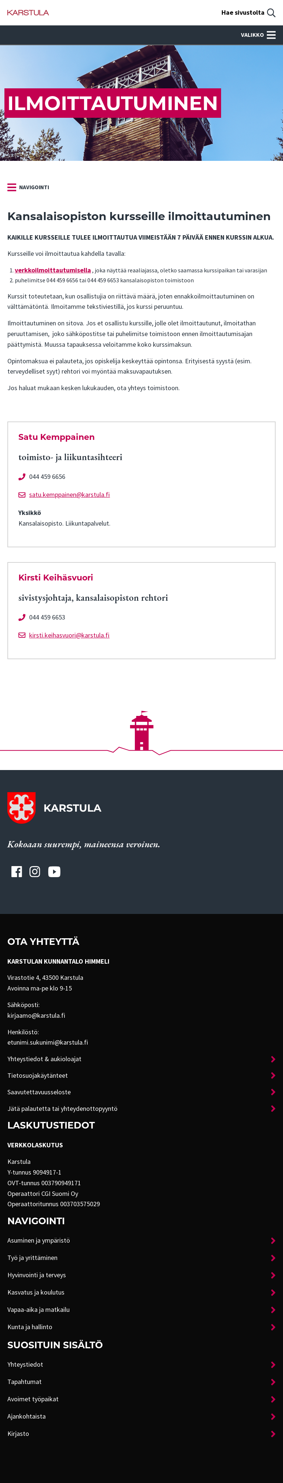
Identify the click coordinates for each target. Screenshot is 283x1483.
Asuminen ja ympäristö (38, 1240)
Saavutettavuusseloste (39, 1092)
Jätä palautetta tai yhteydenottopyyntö (62, 1108)
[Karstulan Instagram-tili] (35, 871)
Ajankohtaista (26, 1416)
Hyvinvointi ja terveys (36, 1275)
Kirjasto (18, 1433)
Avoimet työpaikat (33, 1399)
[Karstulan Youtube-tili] (54, 871)
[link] (28, 187)
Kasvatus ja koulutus (35, 1292)
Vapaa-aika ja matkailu (38, 1309)
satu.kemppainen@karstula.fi (69, 494)
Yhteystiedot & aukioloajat (44, 1059)
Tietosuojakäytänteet (37, 1075)
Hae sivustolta (243, 12)
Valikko (258, 35)
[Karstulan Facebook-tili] (16, 871)
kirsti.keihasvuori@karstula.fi (69, 635)
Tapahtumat (24, 1381)
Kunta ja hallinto (29, 1327)
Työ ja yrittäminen (32, 1257)
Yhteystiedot (25, 1364)
